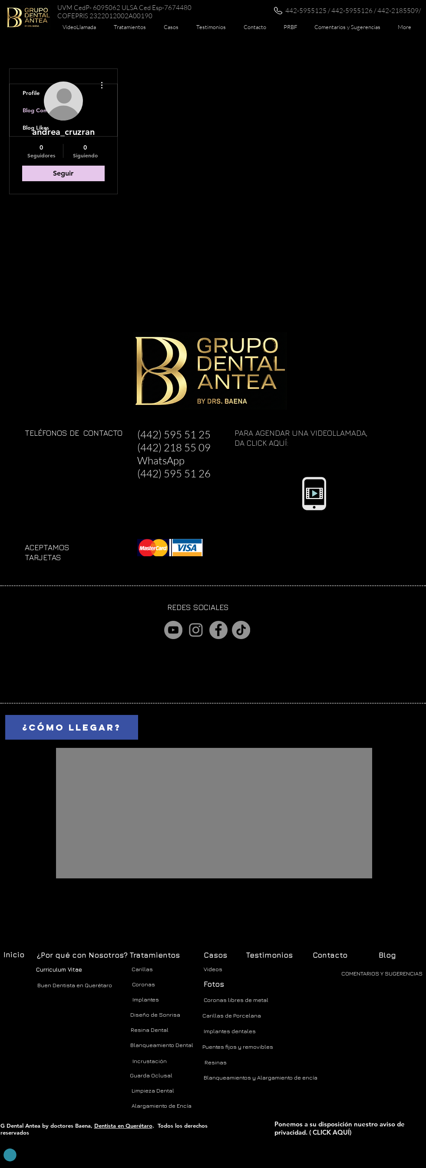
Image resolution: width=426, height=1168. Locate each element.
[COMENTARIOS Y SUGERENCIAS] (382, 973)
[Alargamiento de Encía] (161, 1106)
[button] (130, 26)
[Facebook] (218, 630)
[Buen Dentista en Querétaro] (74, 985)
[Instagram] (196, 630)
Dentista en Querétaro (123, 1125)
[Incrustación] (149, 1061)
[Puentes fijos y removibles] (238, 1046)
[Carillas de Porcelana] (231, 1015)
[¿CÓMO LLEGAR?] (71, 727)
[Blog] (387, 955)
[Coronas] (143, 984)
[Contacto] (330, 955)
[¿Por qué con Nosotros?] (82, 955)
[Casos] (215, 955)
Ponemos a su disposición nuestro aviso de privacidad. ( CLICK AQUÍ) (339, 1128)
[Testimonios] (269, 955)
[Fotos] (214, 985)
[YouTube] (173, 630)
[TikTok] (241, 630)
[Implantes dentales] (230, 1031)
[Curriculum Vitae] (59, 969)
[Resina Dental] (149, 1030)
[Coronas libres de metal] (236, 1000)
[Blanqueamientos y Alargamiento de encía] (260, 1077)
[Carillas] (142, 969)
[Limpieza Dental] (153, 1090)
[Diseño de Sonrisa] (155, 1015)
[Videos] (213, 969)
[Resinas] (215, 1062)
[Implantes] (145, 999)
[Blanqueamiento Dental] (162, 1045)
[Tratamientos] (154, 955)
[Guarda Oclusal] (151, 1075)
